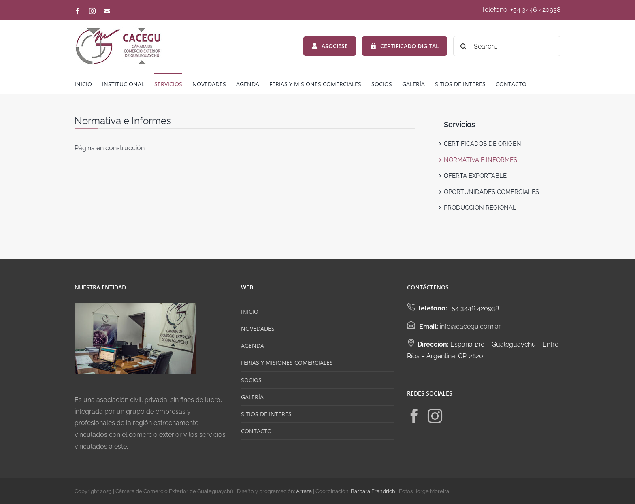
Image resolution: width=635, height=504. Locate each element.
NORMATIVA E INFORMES (480, 160)
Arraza (304, 491)
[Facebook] (414, 416)
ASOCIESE (329, 46)
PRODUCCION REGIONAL (480, 207)
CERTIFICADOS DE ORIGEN (482, 143)
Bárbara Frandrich (373, 491)
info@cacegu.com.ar (470, 326)
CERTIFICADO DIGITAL (404, 46)
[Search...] (506, 46)
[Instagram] (435, 416)
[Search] (463, 46)
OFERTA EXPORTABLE (475, 175)
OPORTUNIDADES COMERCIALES (491, 192)
